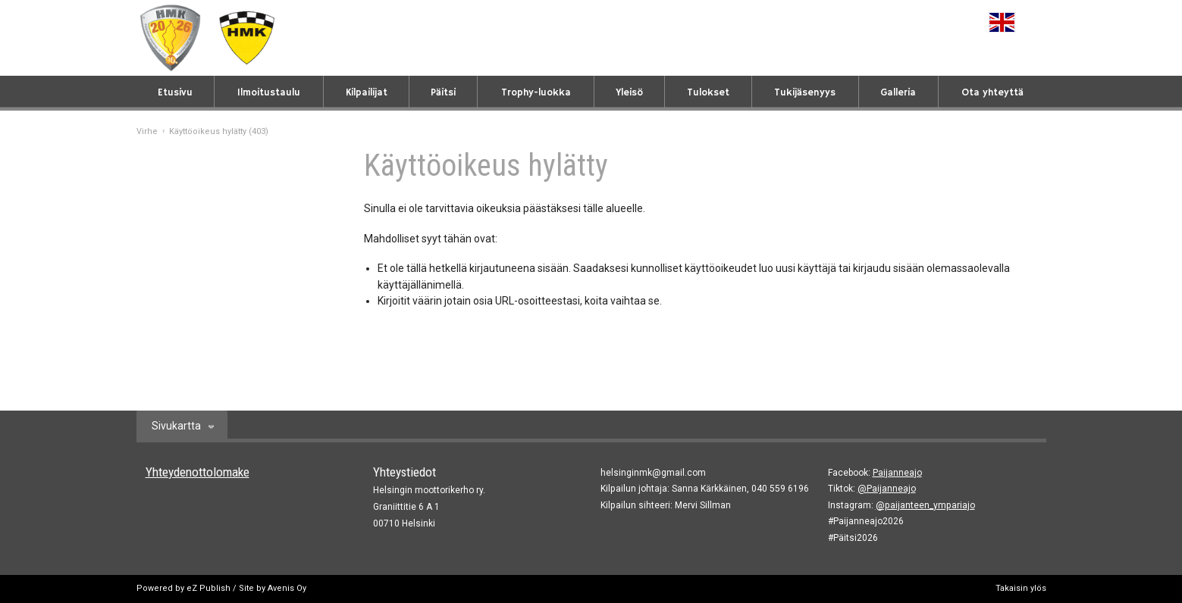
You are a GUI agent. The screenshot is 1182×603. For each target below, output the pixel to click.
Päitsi (443, 92)
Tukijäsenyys (805, 92)
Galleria (898, 92)
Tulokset (708, 92)
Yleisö (629, 92)
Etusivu (175, 92)
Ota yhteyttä (992, 92)
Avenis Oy (287, 588)
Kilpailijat (366, 92)
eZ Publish (208, 588)
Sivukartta (176, 426)
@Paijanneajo (886, 488)
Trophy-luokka (536, 92)
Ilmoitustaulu (268, 92)
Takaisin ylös (1020, 588)
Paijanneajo (897, 472)
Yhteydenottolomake (197, 472)
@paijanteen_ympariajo (925, 505)
